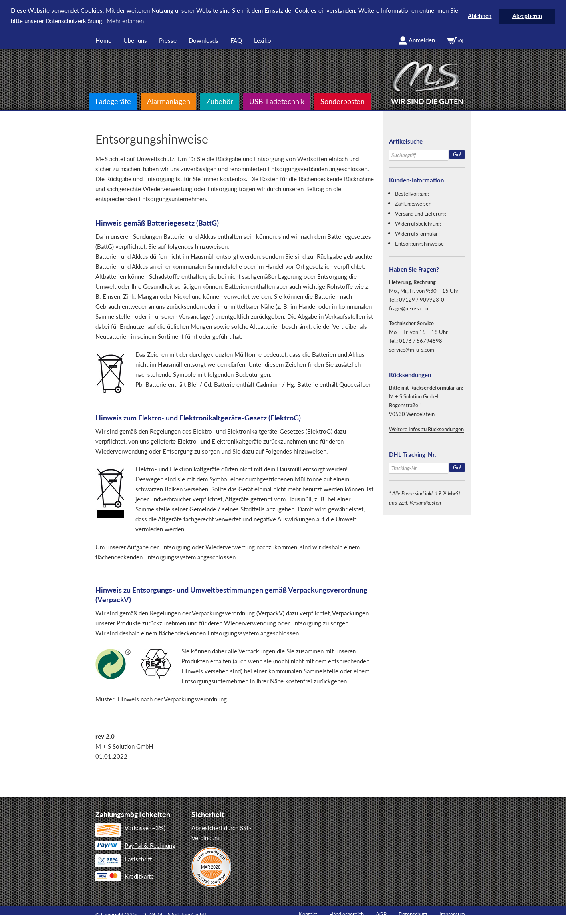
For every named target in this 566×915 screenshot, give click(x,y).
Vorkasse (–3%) (130, 828)
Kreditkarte (124, 876)
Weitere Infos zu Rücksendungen (426, 429)
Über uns (135, 39)
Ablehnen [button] (479, 16)
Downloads (203, 39)
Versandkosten (425, 502)
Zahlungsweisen (413, 203)
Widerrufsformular (416, 233)
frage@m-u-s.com (409, 308)
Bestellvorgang (412, 193)
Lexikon (264, 39)
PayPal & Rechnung (135, 844)
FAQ (236, 39)
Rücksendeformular (432, 387)
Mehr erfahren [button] (125, 20)
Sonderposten (342, 100)
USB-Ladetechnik (276, 100)
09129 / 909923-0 (421, 299)
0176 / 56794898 (420, 340)
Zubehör (219, 100)
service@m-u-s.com (411, 349)
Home (103, 39)
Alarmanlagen (168, 100)
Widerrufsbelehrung (418, 223)
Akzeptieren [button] (527, 16)
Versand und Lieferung (420, 213)
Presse (168, 39)
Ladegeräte (113, 100)
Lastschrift (123, 859)
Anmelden (416, 40)
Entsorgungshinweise (419, 243)
